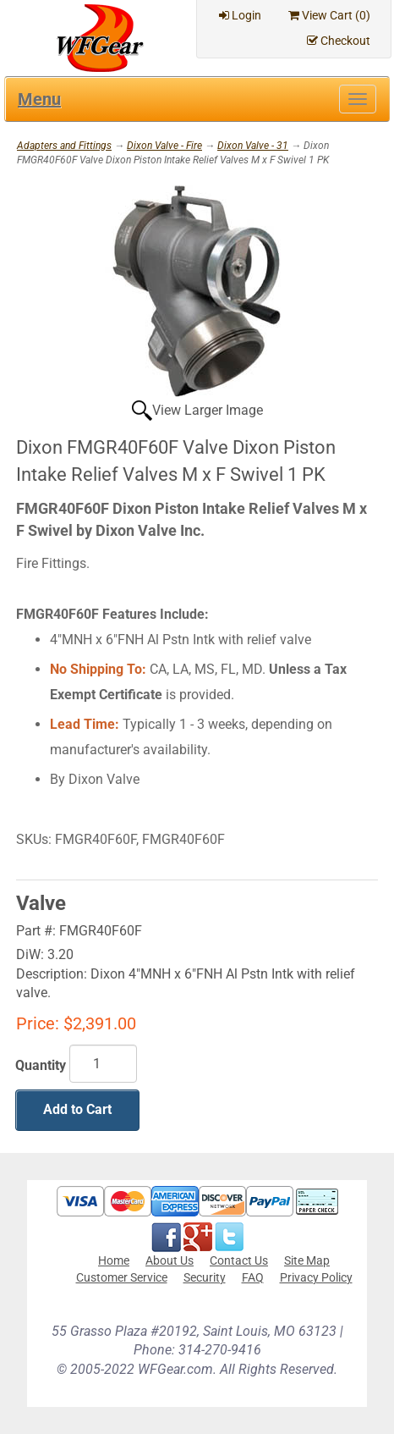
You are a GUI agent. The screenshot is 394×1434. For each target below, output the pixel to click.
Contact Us (239, 1260)
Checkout (338, 40)
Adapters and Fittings (64, 146)
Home (113, 1260)
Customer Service (121, 1277)
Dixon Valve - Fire (164, 146)
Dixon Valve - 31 (252, 146)
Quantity (40, 1065)
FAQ (253, 1277)
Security (204, 1277)
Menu (39, 99)
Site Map (307, 1260)
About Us (169, 1260)
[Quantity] (103, 1064)
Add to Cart (77, 1109)
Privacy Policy (316, 1277)
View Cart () (329, 15)
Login (240, 15)
